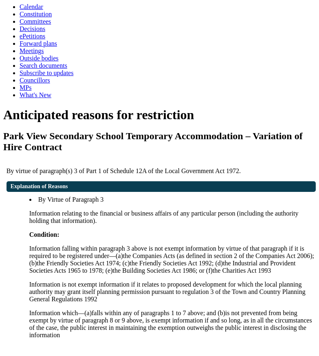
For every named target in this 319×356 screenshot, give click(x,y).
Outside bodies (39, 58)
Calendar (31, 6)
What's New (35, 94)
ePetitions (32, 36)
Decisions (32, 28)
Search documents (43, 65)
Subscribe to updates (46, 72)
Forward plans (38, 43)
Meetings (32, 50)
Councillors (35, 80)
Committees (35, 21)
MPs (25, 87)
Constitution (36, 14)
